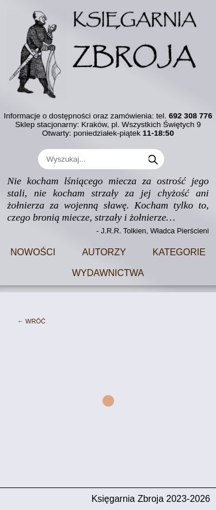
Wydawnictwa (108, 272)
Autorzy (104, 251)
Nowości (32, 251)
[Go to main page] (108, 49)
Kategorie (179, 251)
